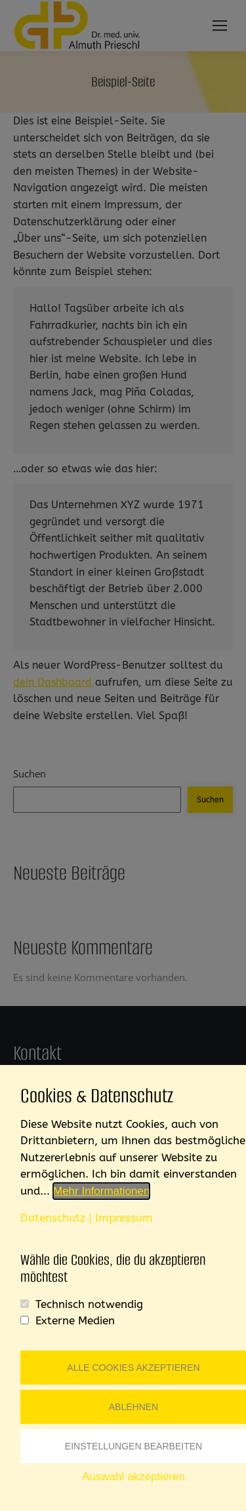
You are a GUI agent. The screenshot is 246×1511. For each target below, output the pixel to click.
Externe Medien (75, 1320)
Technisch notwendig (89, 1304)
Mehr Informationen (101, 1191)
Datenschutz (52, 1217)
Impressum (124, 1217)
